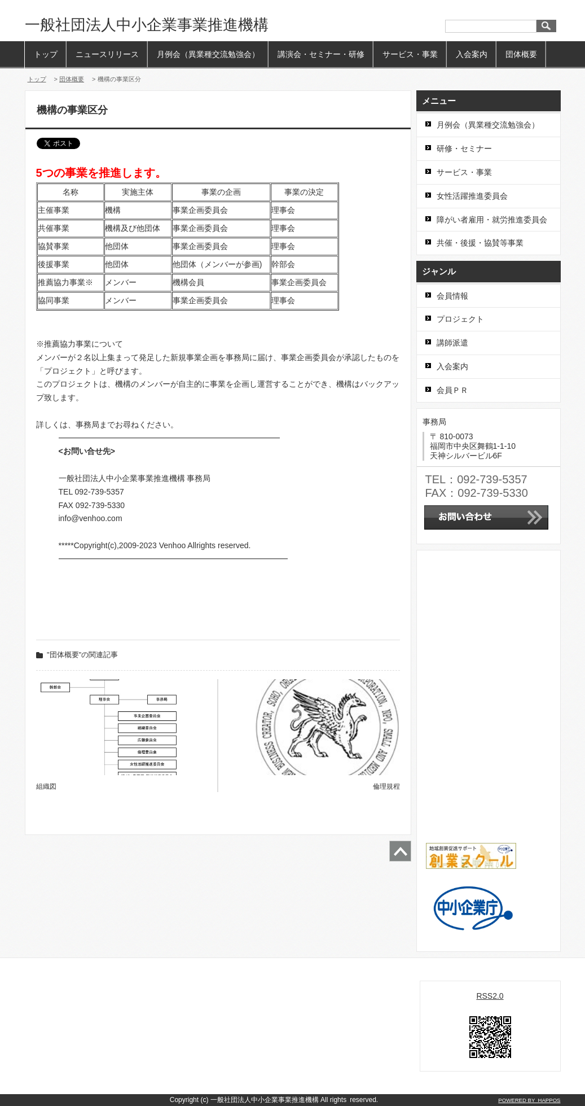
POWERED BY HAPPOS (529, 1100)
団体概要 (521, 54)
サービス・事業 (410, 54)
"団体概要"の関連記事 (82, 654)
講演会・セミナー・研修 (321, 54)
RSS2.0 (489, 995)
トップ (46, 54)
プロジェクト (460, 319)
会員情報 (452, 295)
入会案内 (471, 54)
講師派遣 (452, 342)
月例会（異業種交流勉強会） (208, 54)
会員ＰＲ (452, 390)
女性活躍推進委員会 (472, 195)
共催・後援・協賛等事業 (480, 242)
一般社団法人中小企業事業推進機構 (147, 24)
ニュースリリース (107, 54)
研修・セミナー (464, 148)
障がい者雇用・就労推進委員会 (492, 219)
